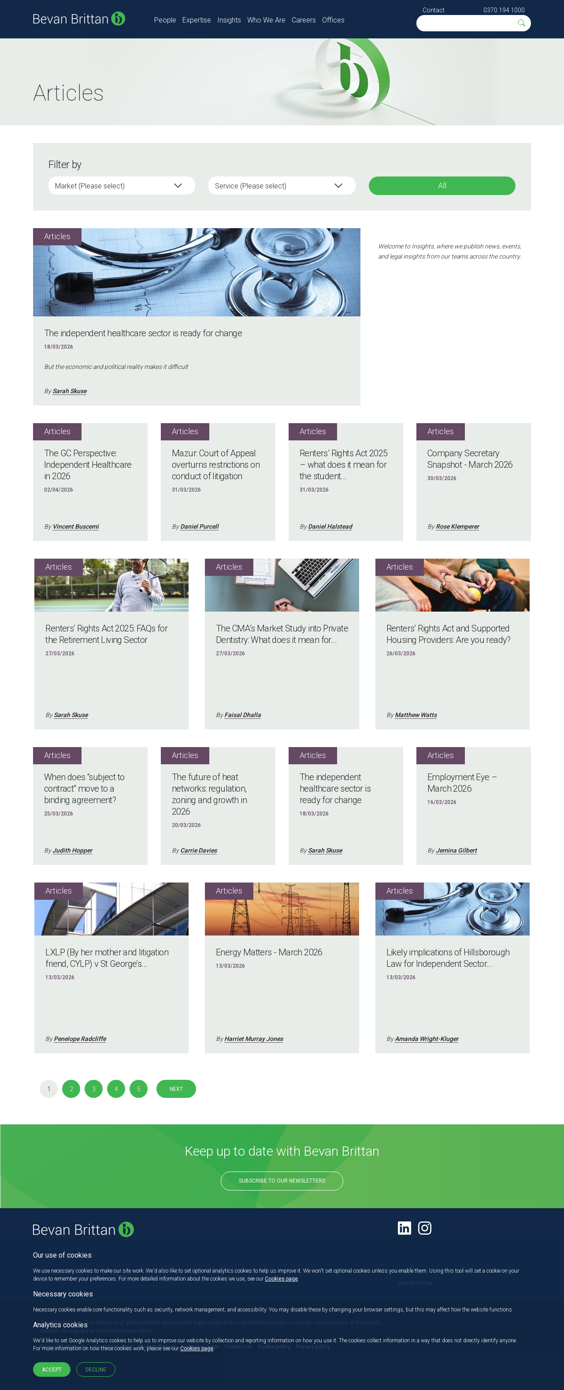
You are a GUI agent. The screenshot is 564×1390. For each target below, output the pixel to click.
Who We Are (266, 20)
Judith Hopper (72, 850)
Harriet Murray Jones (253, 1038)
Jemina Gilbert (456, 850)
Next (176, 1089)
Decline (95, 1370)
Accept (52, 1370)
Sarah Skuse (69, 390)
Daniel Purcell (199, 526)
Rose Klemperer (457, 526)
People (165, 20)
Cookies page (281, 1279)
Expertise (196, 20)
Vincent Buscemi (75, 526)
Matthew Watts (416, 714)
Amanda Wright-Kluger (426, 1038)
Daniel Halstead (330, 526)
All (442, 185)
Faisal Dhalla (242, 714)
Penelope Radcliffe (80, 1038)
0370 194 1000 (504, 10)
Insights (229, 20)
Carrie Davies (198, 850)
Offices (333, 20)
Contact (434, 10)
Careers (304, 20)
